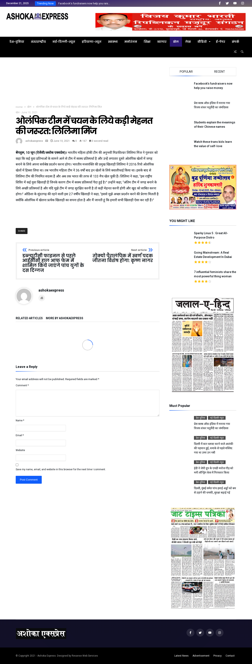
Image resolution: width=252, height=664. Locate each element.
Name (20, 420)
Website (20, 450)
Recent (219, 71)
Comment (22, 385)
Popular (186, 71)
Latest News (181, 655)
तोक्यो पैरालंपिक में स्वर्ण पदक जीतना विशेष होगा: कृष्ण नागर (121, 256)
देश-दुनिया (200, 417)
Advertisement (201, 655)
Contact (230, 655)
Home (19, 107)
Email (20, 435)
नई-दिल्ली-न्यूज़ (217, 417)
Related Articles (29, 318)
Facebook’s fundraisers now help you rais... (83, 3)
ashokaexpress (34, 140)
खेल (29, 107)
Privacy (217, 655)
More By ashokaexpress (64, 318)
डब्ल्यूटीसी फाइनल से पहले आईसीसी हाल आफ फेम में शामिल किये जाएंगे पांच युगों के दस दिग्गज (53, 261)
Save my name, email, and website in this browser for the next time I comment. (61, 469)
